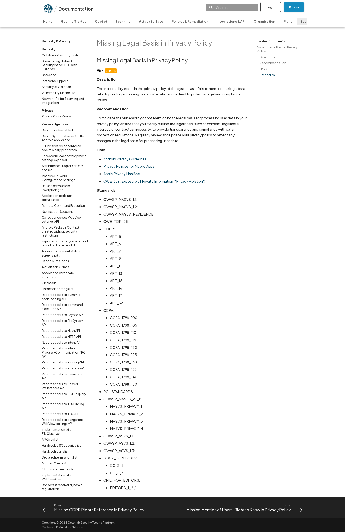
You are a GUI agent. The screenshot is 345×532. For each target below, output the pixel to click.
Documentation (76, 9)
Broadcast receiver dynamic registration (62, 487)
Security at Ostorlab (56, 87)
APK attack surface (55, 267)
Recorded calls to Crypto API (62, 315)
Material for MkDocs (69, 527)
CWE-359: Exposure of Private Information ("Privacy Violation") (154, 181)
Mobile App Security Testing (62, 55)
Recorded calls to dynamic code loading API (61, 297)
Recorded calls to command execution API (62, 306)
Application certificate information (58, 275)
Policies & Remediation (190, 21)
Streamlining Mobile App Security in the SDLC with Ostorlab (59, 65)
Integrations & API (231, 21)
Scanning (123, 21)
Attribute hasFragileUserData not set (63, 168)
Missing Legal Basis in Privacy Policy (277, 49)
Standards (267, 75)
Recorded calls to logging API (63, 362)
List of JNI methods (55, 261)
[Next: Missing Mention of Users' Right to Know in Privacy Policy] (244, 507)
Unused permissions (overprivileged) (56, 188)
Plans (288, 21)
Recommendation (273, 63)
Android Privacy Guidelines (124, 159)
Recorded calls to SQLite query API (64, 396)
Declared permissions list (59, 457)
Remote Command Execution (63, 205)
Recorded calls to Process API (63, 368)
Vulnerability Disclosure (58, 93)
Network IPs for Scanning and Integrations (63, 101)
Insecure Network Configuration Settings (58, 178)
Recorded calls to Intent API (61, 342)
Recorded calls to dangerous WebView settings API (62, 422)
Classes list (50, 283)
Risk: (107, 70)
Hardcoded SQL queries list (61, 445)
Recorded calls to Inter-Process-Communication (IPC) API (64, 352)
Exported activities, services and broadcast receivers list (65, 243)
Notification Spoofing (58, 211)
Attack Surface (151, 21)
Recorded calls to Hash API (61, 330)
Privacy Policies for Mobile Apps (128, 166)
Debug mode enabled (57, 130)
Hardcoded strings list (57, 289)
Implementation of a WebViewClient (56, 477)
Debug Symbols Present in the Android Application (63, 138)
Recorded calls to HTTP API (61, 336)
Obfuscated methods (57, 469)
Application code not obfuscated (57, 198)
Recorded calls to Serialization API (63, 376)
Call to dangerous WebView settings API (61, 219)
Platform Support (55, 81)
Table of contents (271, 41)
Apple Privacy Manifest (122, 173)
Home (48, 21)
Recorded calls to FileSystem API (63, 323)
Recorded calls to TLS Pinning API (63, 406)
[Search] (232, 7)
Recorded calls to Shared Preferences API (60, 386)
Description (268, 57)
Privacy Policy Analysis (58, 116)
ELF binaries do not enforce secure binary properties (61, 148)
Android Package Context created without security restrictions (60, 231)
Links (263, 69)
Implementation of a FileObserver (56, 431)
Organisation (264, 21)
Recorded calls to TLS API (60, 414)
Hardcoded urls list (55, 451)
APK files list (50, 439)
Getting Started (74, 21)
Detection (49, 75)
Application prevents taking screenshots (61, 253)
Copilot (101, 21)
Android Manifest (54, 463)
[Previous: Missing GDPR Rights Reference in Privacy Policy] (94, 507)
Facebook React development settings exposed (64, 158)
